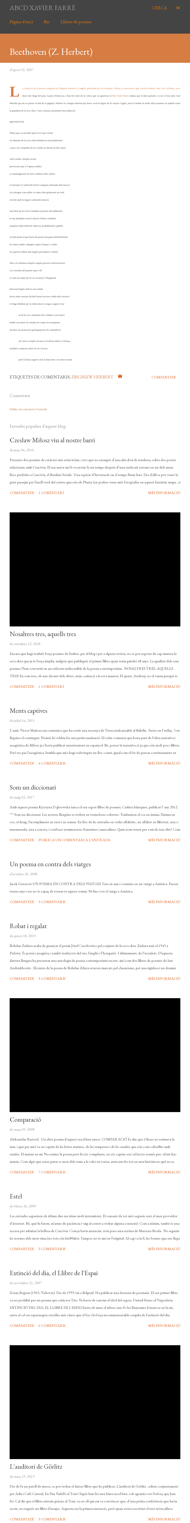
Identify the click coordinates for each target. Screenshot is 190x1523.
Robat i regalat (28, 925)
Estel (16, 1196)
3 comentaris (51, 978)
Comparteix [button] (164, 377)
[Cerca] (159, 7)
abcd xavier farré (43, 7)
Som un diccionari (33, 787)
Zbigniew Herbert (92, 377)
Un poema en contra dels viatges (50, 864)
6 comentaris (51, 1325)
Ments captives (28, 710)
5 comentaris (51, 901)
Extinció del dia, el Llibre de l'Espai (54, 1272)
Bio (47, 22)
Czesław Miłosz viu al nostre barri (52, 440)
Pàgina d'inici (21, 22)
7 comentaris (51, 1172)
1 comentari (51, 492)
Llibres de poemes (76, 22)
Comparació (25, 1119)
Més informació (164, 492)
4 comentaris (51, 763)
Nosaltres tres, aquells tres (43, 633)
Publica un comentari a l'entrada (28, 409)
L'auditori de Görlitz (36, 1466)
